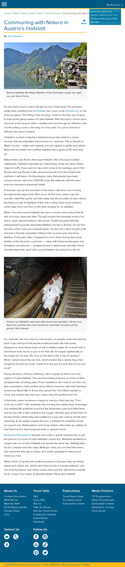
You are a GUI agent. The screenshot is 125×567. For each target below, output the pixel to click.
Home (7, 13)
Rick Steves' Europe (62, 4)
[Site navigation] (4, 4)
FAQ (35, 496)
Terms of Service (71, 564)
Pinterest (36, 552)
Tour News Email (72, 500)
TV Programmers (101, 496)
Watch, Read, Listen (24, 13)
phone (16, 536)
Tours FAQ (39, 500)
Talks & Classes (42, 507)
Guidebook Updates (44, 514)
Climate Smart (12, 511)
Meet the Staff (12, 503)
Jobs (7, 514)
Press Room (98, 511)
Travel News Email (73, 496)
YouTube (36, 544)
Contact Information (15, 496)
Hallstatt (40, 111)
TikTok (45, 544)
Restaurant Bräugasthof (17, 435)
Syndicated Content (103, 503)
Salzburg (73, 111)
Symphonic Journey (103, 507)
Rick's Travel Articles (49, 13)
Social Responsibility (15, 507)
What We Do (11, 500)
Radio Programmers (103, 500)
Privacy (86, 564)
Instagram (45, 536)
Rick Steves (15, 36)
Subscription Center (74, 503)
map (7, 544)
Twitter (45, 552)
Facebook (36, 536)
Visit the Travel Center (45, 511)
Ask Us (37, 503)
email (7, 536)
